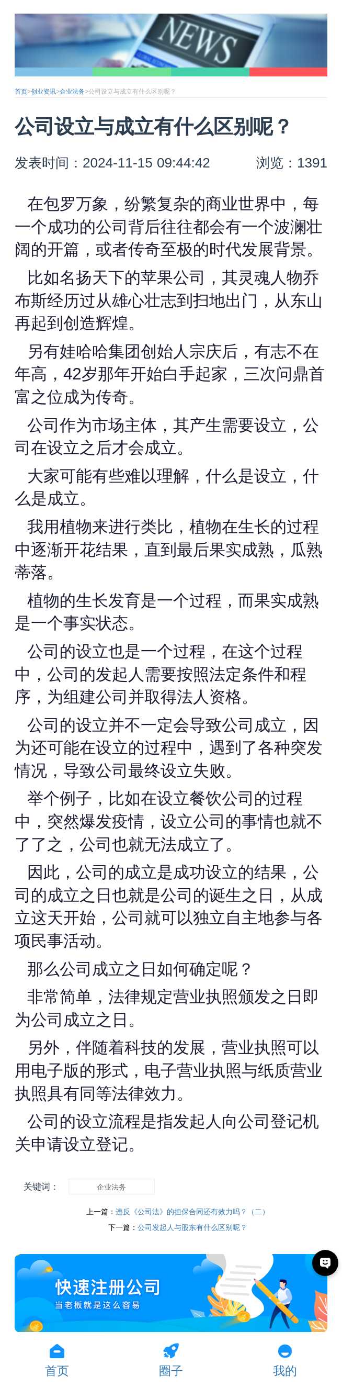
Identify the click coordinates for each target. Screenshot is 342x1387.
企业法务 (72, 91)
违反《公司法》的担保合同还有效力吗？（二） (192, 1211)
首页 (21, 91)
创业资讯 (43, 91)
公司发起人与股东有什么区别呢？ (192, 1227)
